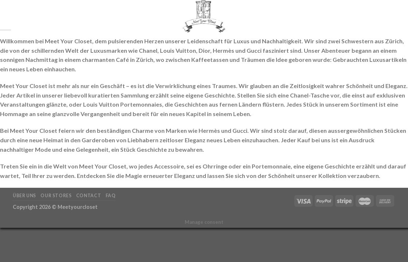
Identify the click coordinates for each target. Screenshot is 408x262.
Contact (88, 195)
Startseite (38, 16)
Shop (65, 16)
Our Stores (55, 195)
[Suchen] (15, 16)
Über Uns (24, 195)
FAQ (111, 195)
